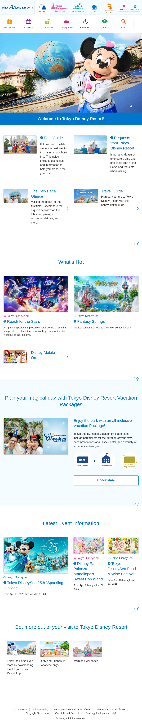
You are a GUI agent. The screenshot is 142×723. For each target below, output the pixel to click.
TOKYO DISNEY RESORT (17, 7)
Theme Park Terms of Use (111, 709)
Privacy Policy (40, 709)
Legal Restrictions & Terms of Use (72, 709)
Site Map (22, 709)
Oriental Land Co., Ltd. (67, 713)
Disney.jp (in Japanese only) (101, 713)
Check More (106, 480)
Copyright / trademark (37, 713)
